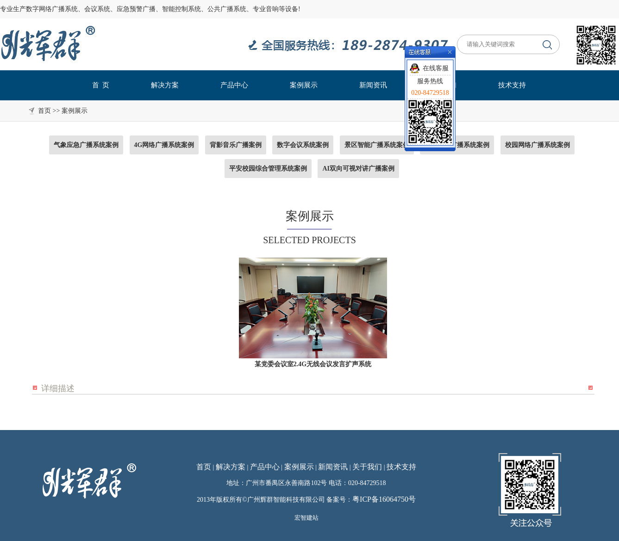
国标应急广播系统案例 (457, 144)
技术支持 (512, 85)
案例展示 (304, 85)
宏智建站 (306, 517)
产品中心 (234, 85)
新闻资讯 (373, 85)
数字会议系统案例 (303, 144)
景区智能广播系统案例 (376, 144)
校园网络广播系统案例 (537, 144)
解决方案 (165, 85)
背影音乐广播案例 (236, 144)
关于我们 (367, 467)
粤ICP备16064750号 (384, 499)
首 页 (101, 85)
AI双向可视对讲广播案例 (358, 168)
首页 (203, 467)
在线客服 (436, 68)
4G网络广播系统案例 (164, 144)
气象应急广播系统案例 (86, 144)
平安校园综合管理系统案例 (268, 168)
